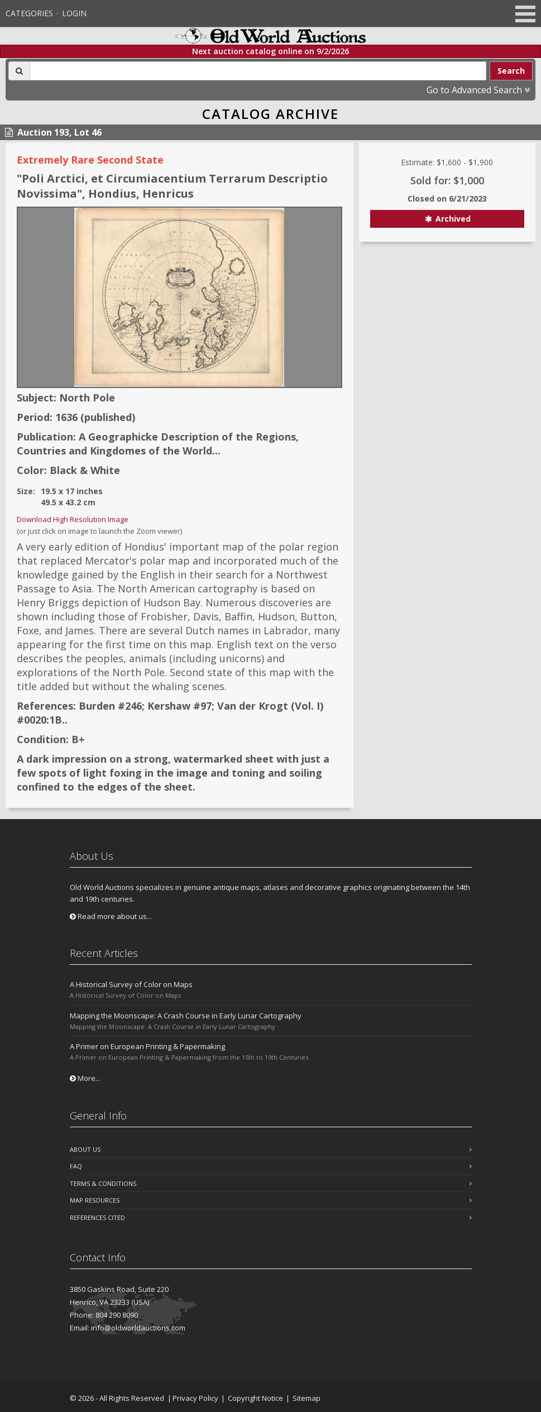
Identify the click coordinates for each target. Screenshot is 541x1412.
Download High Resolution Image (72, 519)
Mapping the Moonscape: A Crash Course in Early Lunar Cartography (185, 1016)
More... (85, 1078)
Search (511, 70)
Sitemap (306, 1398)
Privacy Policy (195, 1398)
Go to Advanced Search (478, 90)
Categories (29, 13)
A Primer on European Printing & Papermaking (147, 1046)
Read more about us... (111, 916)
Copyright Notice (255, 1398)
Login (74, 13)
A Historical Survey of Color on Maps (131, 984)
